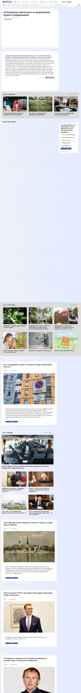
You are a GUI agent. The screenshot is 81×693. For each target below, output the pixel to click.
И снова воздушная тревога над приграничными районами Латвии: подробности (11, 261)
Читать (11, 421)
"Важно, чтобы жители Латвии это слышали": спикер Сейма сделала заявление (10, 175)
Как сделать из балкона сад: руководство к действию (38, 114)
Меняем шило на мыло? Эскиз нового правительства (47, 260)
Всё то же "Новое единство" (69, 134)
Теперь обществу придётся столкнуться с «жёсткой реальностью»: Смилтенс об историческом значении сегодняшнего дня (47, 176)
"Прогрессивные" (66, 140)
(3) (52, 180)
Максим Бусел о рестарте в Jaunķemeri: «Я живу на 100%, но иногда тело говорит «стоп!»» (64, 327)
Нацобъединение (66, 142)
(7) (31, 152)
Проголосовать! (66, 148)
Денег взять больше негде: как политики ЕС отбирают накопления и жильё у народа (42, 224)
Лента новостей (25, 2)
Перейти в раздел (73, 94)
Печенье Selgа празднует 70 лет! (64, 350)
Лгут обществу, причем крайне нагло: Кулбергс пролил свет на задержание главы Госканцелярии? (41, 201)
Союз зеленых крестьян (68, 137)
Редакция (56, 5)
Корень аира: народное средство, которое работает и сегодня (13, 114)
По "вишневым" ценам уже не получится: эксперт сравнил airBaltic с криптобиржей (29, 288)
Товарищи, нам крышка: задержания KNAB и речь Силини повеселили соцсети (43, 149)
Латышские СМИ (53, 2)
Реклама (60, 5)
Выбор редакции (43, 2)
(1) (10, 177)
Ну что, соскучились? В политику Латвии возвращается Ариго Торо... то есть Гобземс (42, 190)
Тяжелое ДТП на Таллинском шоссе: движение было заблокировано (41, 234)
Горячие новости (8, 19)
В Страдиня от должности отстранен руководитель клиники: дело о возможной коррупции (25, 659)
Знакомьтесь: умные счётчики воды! (40, 350)
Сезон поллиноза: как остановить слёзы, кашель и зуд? (13, 351)
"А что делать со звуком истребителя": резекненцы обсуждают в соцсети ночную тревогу (29, 261)
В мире (17, 2)
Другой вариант (66, 145)
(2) (36, 191)
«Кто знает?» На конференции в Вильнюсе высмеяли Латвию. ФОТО (29, 174)
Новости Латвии (34, 2)
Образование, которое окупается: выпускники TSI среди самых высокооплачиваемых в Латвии (39, 327)
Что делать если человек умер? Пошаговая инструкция (64, 114)
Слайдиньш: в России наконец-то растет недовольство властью (47, 287)
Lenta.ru (7, 58)
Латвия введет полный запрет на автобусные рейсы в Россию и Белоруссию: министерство (13, 150)
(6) (20, 152)
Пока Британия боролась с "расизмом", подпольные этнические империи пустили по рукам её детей (10, 289)
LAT (3, 5)
